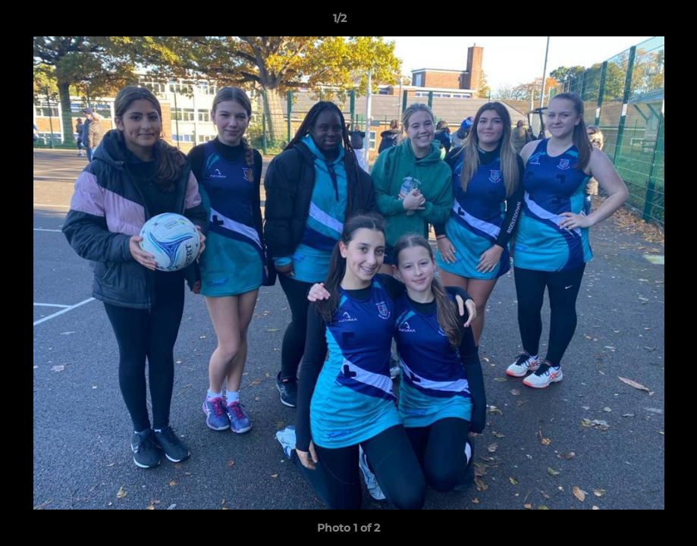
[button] (633, 22)
